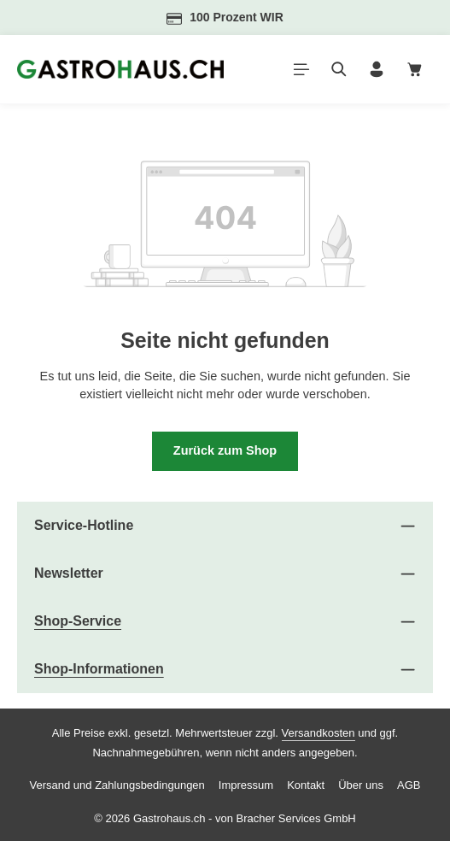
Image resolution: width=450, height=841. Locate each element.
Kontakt (305, 785)
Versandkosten (318, 732)
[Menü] (301, 69)
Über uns (360, 785)
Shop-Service (77, 621)
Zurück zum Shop (225, 450)
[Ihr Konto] (376, 69)
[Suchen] (339, 69)
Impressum (246, 785)
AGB (408, 785)
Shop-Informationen (99, 669)
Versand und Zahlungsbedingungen (117, 785)
